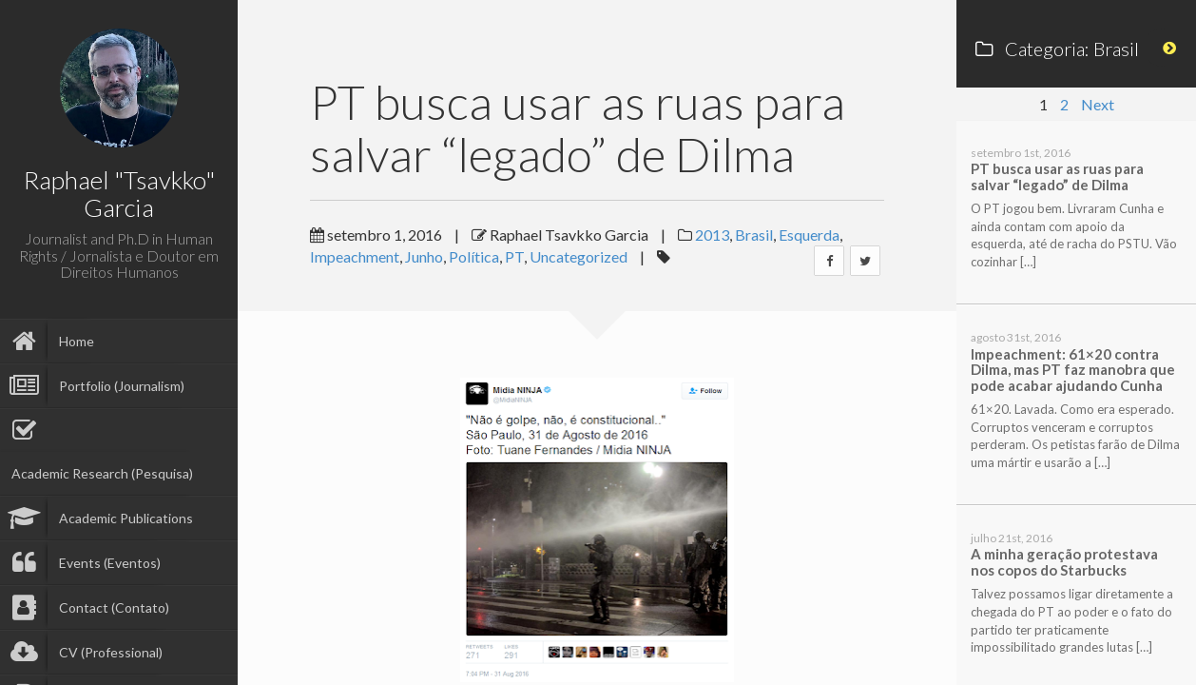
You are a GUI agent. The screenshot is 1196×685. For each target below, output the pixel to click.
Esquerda (809, 234)
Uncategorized (578, 256)
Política (474, 256)
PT (514, 256)
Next (1097, 104)
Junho (424, 256)
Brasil (754, 234)
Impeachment (354, 256)
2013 (712, 234)
